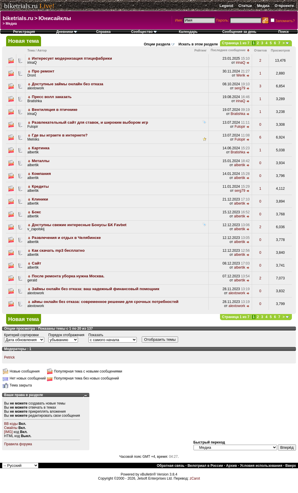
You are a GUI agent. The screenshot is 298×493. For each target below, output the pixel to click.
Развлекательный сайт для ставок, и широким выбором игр (90, 122)
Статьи (245, 5)
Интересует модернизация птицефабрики (72, 58)
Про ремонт (43, 71)
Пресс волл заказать (52, 97)
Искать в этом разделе (198, 44)
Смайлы (10, 428)
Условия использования (261, 466)
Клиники (40, 199)
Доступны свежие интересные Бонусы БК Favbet (79, 225)
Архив (231, 466)
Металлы (40, 161)
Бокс (36, 212)
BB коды (11, 424)
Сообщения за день (239, 32)
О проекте (284, 5)
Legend (226, 5)
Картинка (40, 148)
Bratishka (34, 101)
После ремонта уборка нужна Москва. (68, 276)
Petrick (9, 357)
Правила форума (18, 444)
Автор (42, 50)
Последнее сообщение (228, 50)
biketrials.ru (21, 6)
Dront (31, 75)
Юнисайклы (54, 18)
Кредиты (40, 186)
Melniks (33, 139)
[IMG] (8, 432)
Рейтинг (200, 50)
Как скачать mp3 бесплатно (58, 250)
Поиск (283, 32)
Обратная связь (171, 466)
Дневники (66, 32)
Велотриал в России (205, 466)
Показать (95, 335)
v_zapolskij (36, 229)
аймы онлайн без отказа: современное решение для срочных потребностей (105, 301)
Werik (240, 75)
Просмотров (280, 50)
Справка (103, 32)
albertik (33, 152)
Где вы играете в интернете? (60, 135)
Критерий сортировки (21, 335)
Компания (41, 173)
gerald (32, 280)
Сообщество (144, 32)
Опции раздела (157, 44)
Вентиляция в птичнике (54, 109)
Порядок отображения (66, 335)
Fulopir (32, 127)
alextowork (35, 88)
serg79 (240, 88)
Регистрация (24, 32)
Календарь (188, 32)
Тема (31, 50)
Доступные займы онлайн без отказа (67, 84)
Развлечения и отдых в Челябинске (66, 237)
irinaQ (32, 63)
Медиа (263, 5)
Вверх (290, 466)
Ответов (260, 50)
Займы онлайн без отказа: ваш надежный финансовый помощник (95, 289)
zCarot (195, 478)
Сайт (36, 263)
